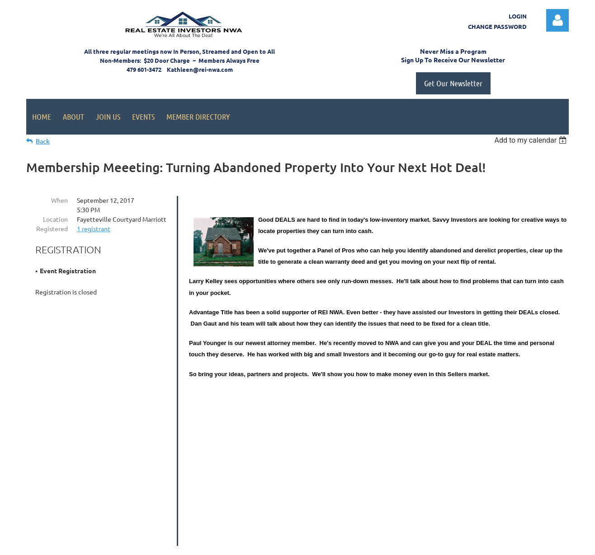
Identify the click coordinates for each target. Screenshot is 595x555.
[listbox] (531, 140)
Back (43, 141)
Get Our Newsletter (453, 83)
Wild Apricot (461, 544)
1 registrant (93, 228)
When (59, 200)
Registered (52, 228)
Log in (557, 20)
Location (55, 219)
